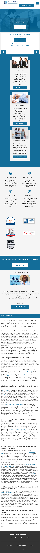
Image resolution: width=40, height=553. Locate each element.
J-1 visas (12, 374)
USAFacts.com (31, 473)
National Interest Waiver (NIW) (14, 404)
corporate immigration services (18, 429)
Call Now (20, 265)
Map (12, 44)
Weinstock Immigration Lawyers (20, 34)
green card (5, 390)
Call (22, 44)
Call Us (20, 40)
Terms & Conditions (21, 545)
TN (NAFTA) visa (27, 371)
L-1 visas (23, 374)
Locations (12, 534)
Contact (31, 545)
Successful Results (20, 157)
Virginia (17, 534)
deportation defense (6, 492)
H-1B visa (13, 363)
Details (17, 44)
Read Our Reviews (20, 307)
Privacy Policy (10, 545)
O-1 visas (9, 375)
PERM (3, 394)
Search (27, 44)
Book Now (20, 27)
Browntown (23, 534)
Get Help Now (20, 123)
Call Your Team (20, 87)
